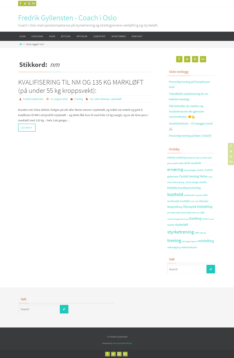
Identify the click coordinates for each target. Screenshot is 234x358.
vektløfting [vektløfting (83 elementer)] (206, 240)
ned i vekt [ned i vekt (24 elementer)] (194, 201)
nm (91, 99)
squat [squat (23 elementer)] (212, 219)
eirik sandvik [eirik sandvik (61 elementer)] (192, 163)
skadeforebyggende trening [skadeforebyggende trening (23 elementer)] (177, 219)
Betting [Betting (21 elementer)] (199, 158)
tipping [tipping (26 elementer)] (203, 233)
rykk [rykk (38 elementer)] (202, 212)
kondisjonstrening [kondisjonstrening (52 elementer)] (189, 188)
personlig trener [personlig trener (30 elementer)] (189, 212)
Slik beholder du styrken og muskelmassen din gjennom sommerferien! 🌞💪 (186, 111)
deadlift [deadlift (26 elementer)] (175, 163)
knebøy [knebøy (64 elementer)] (172, 188)
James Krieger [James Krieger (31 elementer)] (192, 182)
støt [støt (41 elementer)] (197, 232)
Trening (78, 99)
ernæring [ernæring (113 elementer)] (175, 169)
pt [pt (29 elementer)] (198, 212)
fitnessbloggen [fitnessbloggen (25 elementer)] (190, 170)
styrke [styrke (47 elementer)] (170, 225)
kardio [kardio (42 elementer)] (203, 182)
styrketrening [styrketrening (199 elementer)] (180, 232)
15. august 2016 (59, 99)
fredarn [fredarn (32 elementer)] (200, 170)
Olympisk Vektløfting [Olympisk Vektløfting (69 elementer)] (197, 206)
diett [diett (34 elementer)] (181, 163)
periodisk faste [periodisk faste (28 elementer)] (173, 212)
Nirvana (116, 343)
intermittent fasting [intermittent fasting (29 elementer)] (175, 182)
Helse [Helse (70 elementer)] (203, 176)
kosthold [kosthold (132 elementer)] (175, 194)
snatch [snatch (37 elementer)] (205, 218)
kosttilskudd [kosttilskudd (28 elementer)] (189, 195)
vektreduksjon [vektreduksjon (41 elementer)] (189, 247)
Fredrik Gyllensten (33, 99)
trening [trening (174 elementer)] (174, 240)
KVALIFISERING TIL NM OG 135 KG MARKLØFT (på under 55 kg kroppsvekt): (81, 86)
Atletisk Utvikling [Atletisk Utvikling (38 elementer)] (176, 157)
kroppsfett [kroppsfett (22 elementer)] (199, 195)
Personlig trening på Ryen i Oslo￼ (190, 136)
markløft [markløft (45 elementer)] (185, 201)
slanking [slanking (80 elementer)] (195, 218)
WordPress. (127, 343)
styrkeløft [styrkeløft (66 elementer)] (181, 224)
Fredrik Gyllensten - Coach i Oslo (67, 17)
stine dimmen (102, 99)
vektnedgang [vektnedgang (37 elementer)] (174, 247)
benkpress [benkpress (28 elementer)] (190, 157)
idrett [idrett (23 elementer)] (210, 177)
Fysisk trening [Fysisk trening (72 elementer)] (189, 176)
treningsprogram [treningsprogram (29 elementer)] (189, 241)
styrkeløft (116, 99)
